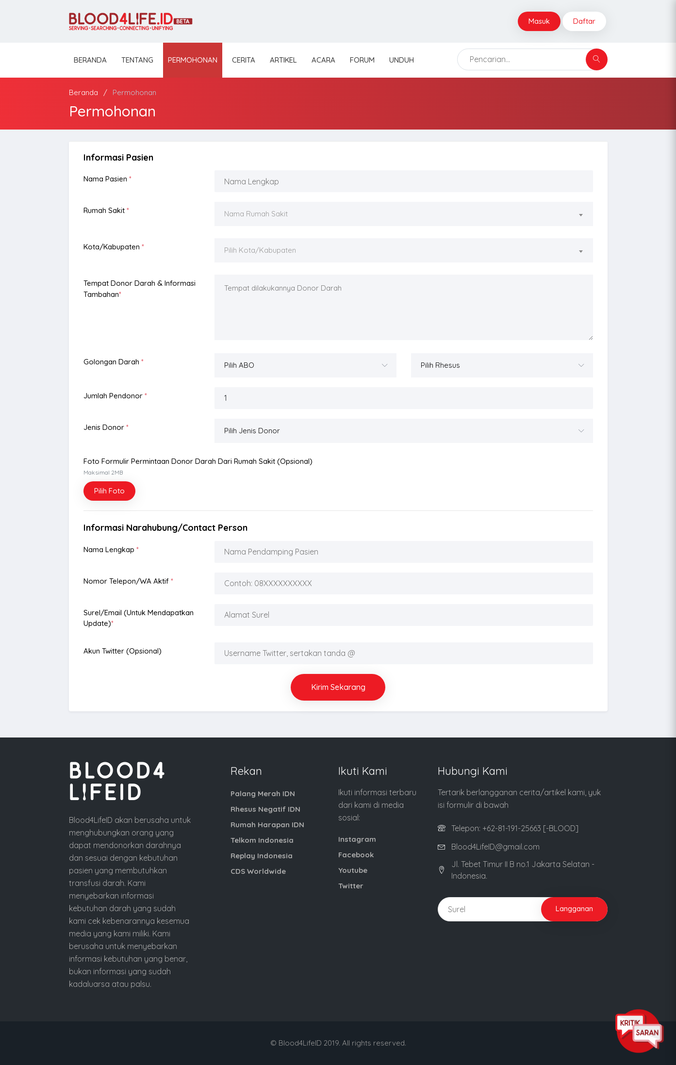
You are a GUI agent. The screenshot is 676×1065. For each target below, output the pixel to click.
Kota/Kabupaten (113, 246)
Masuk (539, 21)
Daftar (584, 21)
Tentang (137, 60)
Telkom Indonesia (262, 840)
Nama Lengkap (111, 549)
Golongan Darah (113, 361)
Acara (323, 60)
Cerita (243, 60)
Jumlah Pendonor (115, 395)
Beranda (90, 60)
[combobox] (403, 215)
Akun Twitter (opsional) (122, 650)
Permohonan (192, 60)
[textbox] (403, 214)
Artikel (283, 60)
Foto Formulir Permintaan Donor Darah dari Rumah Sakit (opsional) (198, 466)
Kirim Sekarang (338, 687)
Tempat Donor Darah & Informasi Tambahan (139, 289)
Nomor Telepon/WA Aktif (128, 581)
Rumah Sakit (106, 210)
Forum (362, 60)
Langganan (574, 908)
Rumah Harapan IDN (267, 824)
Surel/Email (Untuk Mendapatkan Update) (138, 618)
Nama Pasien (107, 178)
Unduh (401, 60)
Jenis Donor (106, 427)
